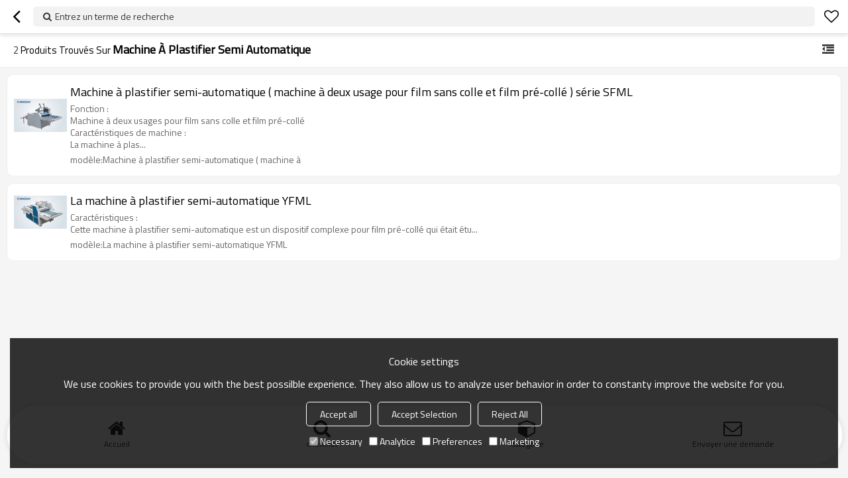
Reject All (510, 414)
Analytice (392, 441)
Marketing (514, 441)
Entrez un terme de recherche (114, 16)
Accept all (338, 414)
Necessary (335, 441)
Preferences (452, 441)
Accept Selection (424, 414)
